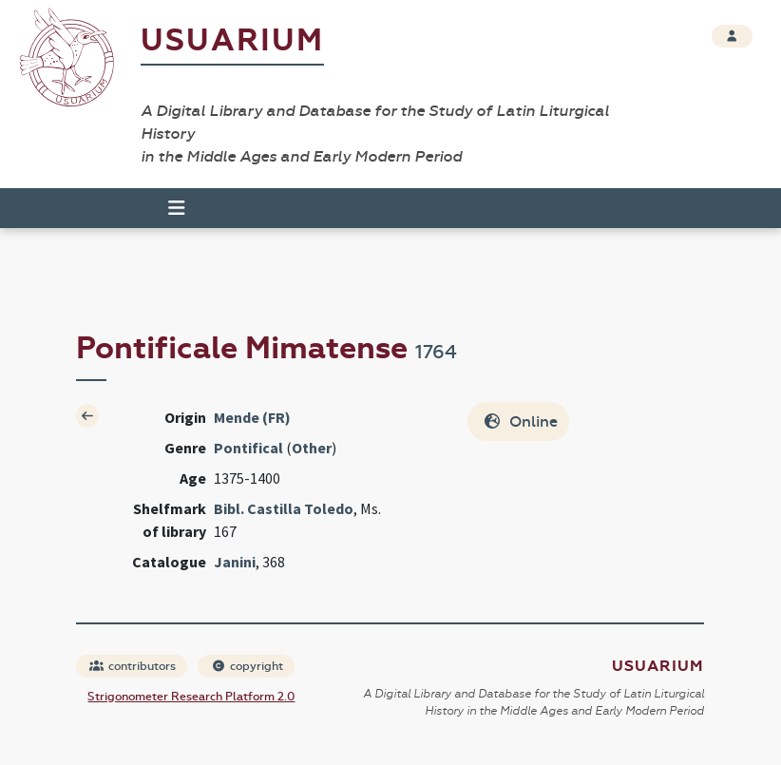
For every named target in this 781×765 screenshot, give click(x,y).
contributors (132, 666)
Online (520, 421)
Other (312, 447)
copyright (247, 666)
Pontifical (248, 447)
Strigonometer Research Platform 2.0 (191, 696)
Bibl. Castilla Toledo (283, 508)
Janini (235, 561)
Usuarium (232, 40)
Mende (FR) (252, 417)
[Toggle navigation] (168, 208)
